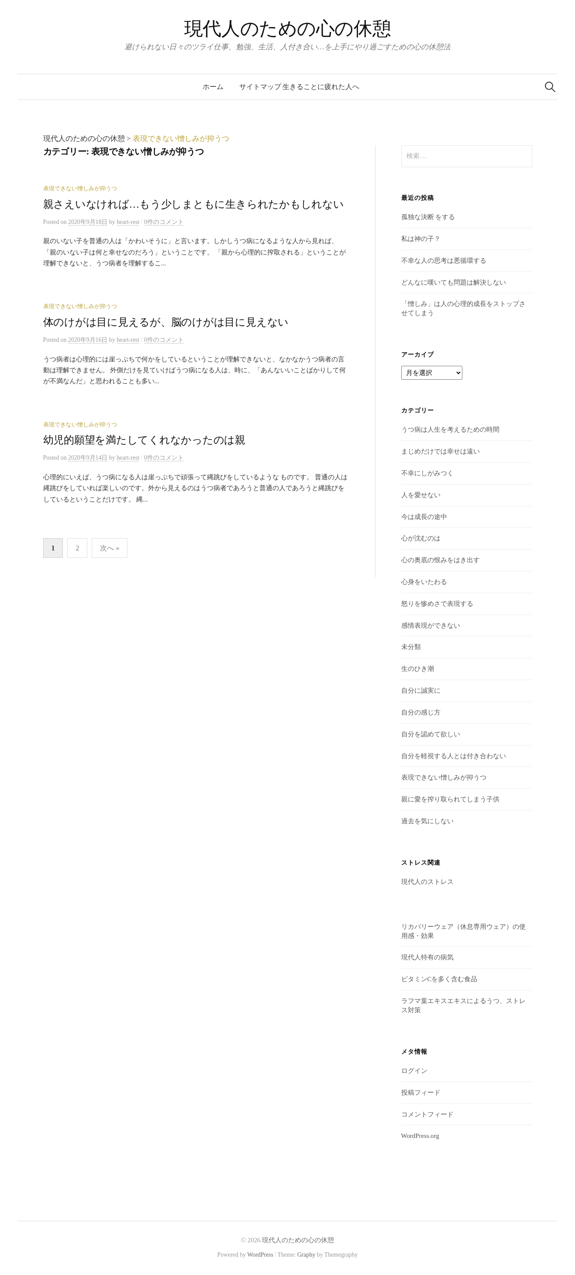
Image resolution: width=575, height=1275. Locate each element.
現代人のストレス (427, 881)
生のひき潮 (417, 668)
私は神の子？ (421, 238)
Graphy (306, 1254)
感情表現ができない (430, 625)
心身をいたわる (424, 581)
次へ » (109, 548)
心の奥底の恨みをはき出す (440, 560)
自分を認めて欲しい (430, 734)
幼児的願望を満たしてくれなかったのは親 (144, 440)
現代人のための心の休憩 (287, 28)
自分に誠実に (421, 690)
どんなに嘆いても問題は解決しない (453, 282)
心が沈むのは (421, 538)
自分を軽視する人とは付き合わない (453, 756)
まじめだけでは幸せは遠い (440, 451)
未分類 (411, 646)
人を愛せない (421, 494)
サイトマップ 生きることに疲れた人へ (299, 86)
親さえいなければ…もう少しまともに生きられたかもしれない (193, 204)
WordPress (260, 1254)
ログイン (414, 1070)
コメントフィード (427, 1114)
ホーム (213, 86)
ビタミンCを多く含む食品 (439, 979)
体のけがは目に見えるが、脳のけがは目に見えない (166, 322)
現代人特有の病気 (427, 957)
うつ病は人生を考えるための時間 (450, 429)
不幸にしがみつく (427, 473)
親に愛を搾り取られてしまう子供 (450, 799)
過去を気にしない (427, 821)
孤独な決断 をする (428, 216)
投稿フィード (421, 1092)
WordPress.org (420, 1135)
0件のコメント (164, 222)
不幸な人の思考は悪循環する (443, 260)
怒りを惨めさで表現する (437, 603)
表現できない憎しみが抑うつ (80, 189)
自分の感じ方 (421, 712)
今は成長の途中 (424, 516)
